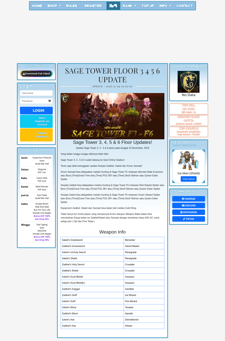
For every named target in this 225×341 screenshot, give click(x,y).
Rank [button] (128, 5)
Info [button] (163, 5)
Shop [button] (53, 5)
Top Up (147, 5)
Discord (189, 205)
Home (37, 5)
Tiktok (188, 219)
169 (113, 5)
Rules (71, 5)
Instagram (188, 212)
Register (93, 5)
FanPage (188, 198)
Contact (184, 5)
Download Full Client (36, 74)
